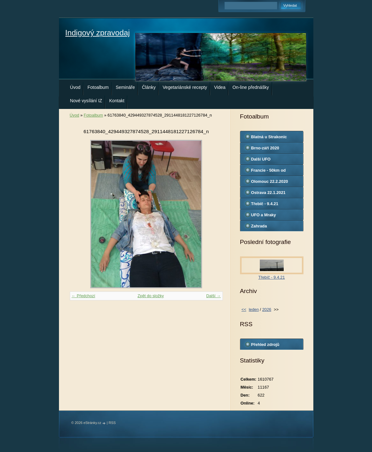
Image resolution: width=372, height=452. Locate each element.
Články (149, 87)
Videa (220, 87)
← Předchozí (83, 295)
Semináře (125, 87)
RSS (112, 423)
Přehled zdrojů (265, 344)
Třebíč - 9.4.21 (264, 203)
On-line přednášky (250, 87)
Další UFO (261, 159)
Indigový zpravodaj (97, 32)
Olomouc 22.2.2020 (269, 181)
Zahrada (259, 226)
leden (254, 309)
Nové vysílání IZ (86, 100)
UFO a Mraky (263, 214)
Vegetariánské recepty (185, 87)
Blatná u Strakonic (269, 136)
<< (244, 309)
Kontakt (116, 100)
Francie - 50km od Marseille (268, 172)
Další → (213, 295)
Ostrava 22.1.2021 (268, 192)
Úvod (75, 87)
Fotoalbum (98, 87)
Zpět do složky (150, 295)
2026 (266, 309)
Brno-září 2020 (265, 148)
